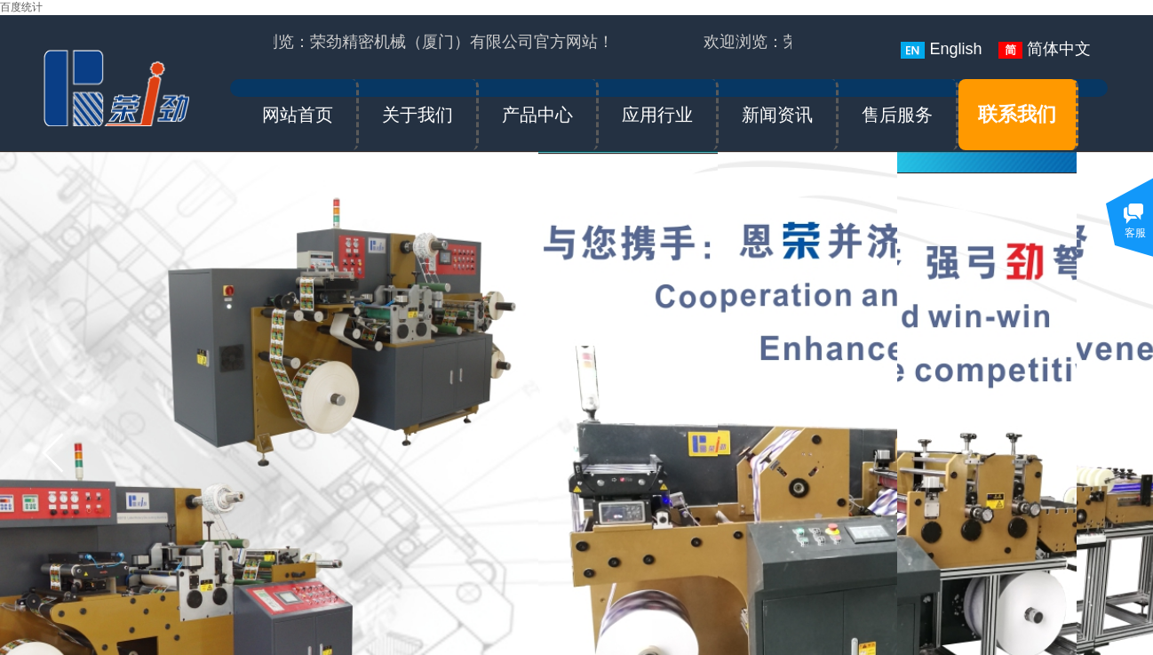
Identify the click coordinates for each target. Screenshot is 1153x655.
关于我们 (417, 114)
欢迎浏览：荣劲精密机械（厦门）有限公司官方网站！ (423, 42)
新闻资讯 (777, 114)
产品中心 (537, 114)
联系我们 (1017, 114)
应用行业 (657, 114)
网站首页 (297, 114)
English (941, 49)
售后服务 (897, 114)
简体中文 (1044, 49)
